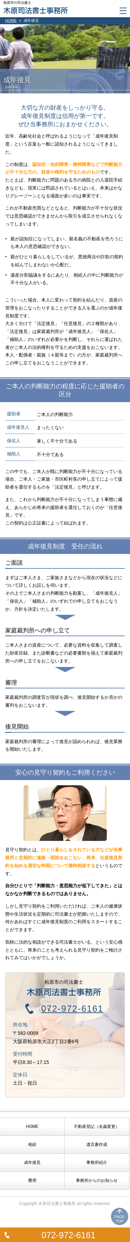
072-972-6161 (69, 1235)
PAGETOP (119, 1219)
